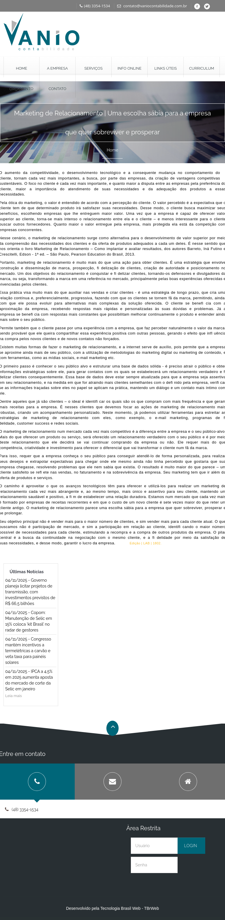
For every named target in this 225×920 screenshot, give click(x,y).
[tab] (112, 782)
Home (21, 68)
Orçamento (21, 89)
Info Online (129, 68)
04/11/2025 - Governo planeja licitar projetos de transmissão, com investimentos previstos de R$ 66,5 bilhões (30, 592)
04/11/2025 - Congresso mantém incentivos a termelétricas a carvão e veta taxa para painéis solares (28, 651)
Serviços (93, 68)
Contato (57, 89)
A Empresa (57, 68)
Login (190, 845)
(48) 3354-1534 (95, 5)
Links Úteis (165, 68)
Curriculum (201, 68)
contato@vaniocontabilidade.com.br (152, 5)
